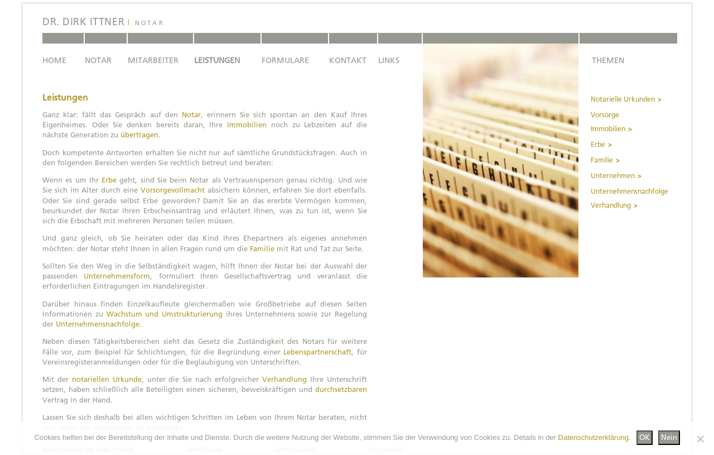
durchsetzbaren (341, 389)
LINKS (388, 60)
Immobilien (247, 125)
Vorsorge (605, 115)
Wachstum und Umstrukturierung (165, 314)
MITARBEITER (153, 60)
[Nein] (700, 438)
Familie (262, 249)
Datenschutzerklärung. (594, 437)
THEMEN (608, 60)
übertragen (139, 135)
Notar (191, 115)
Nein (669, 437)
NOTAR (98, 60)
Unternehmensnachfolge (97, 324)
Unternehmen (613, 176)
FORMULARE (285, 60)
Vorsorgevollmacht (173, 190)
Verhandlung (284, 379)
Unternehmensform (117, 276)
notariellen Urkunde (107, 379)
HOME (54, 60)
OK (644, 437)
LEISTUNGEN (217, 60)
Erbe (109, 180)
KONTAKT (347, 60)
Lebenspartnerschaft (317, 352)
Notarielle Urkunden (623, 99)
